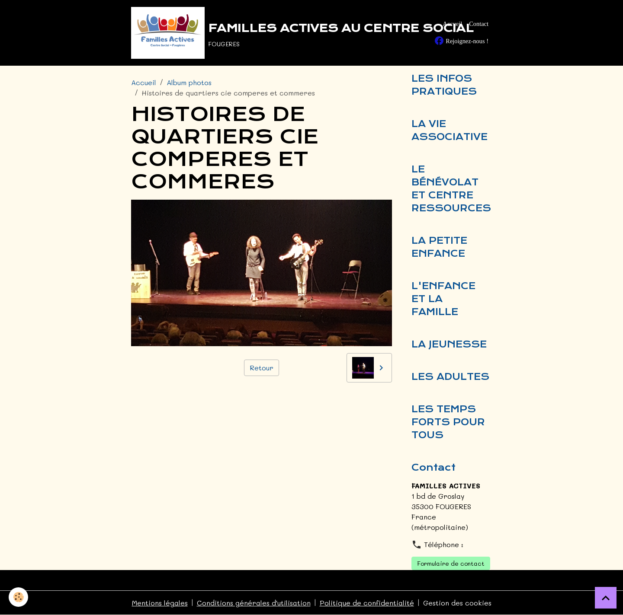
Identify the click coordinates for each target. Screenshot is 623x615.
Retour (261, 367)
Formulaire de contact (451, 563)
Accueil (452, 23)
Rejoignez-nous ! (461, 40)
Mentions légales (160, 602)
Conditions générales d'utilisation (254, 602)
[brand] (265, 33)
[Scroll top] (606, 598)
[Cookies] (18, 597)
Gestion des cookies (457, 602)
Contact (478, 23)
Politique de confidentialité (367, 602)
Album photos (189, 82)
